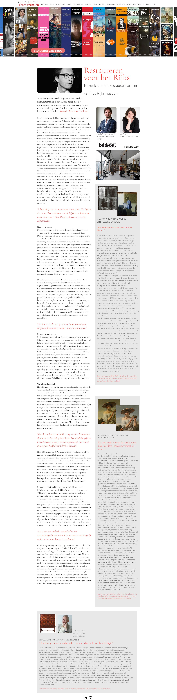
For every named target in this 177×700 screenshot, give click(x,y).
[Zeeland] (163, 54)
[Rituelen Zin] (143, 54)
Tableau (83, 111)
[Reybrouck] (60, 54)
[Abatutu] (95, 54)
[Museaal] (46, 54)
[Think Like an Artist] (65, 54)
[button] (46, 3)
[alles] (72, 54)
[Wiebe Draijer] (111, 54)
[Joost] (50, 54)
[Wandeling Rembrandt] (120, 54)
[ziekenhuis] (125, 54)
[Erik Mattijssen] (56, 54)
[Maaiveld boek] (62, 54)
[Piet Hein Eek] (153, 54)
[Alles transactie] (136, 54)
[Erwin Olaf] (41, 54)
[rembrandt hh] (160, 54)
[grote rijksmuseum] (85, 54)
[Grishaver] (140, 54)
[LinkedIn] (85, 698)
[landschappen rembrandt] (94, 54)
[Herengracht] (77, 54)
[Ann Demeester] (154, 54)
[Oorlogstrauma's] (119, 54)
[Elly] (76, 54)
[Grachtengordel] (129, 54)
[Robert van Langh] (13, 54)
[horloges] (110, 54)
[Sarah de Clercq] (66, 54)
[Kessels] (31, 54)
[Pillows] (134, 54)
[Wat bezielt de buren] (16, 54)
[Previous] (2, 32)
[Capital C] (148, 54)
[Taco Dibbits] (57, 54)
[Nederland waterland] (139, 54)
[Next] (175, 32)
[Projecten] (12, 54)
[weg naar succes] (86, 54)
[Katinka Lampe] (150, 54)
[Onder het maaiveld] (90, 54)
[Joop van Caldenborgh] (116, 54)
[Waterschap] (36, 54)
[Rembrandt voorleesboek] (100, 54)
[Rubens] (51, 54)
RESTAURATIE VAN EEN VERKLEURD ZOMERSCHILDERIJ (113, 436)
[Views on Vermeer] (124, 54)
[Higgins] (67, 54)
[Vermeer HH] (126, 54)
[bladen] (91, 54)
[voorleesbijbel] (130, 54)
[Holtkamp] (81, 54)
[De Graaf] (21, 54)
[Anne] (18, 54)
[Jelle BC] (33, 54)
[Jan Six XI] (158, 54)
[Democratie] (40, 54)
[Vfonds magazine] (27, 54)
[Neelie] (145, 54)
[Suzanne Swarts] (28, 54)
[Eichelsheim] (26, 54)
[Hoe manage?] (99, 54)
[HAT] (144, 54)
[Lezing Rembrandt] (80, 54)
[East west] (22, 54)
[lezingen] (70, 54)
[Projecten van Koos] (48, 50)
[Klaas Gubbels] (104, 54)
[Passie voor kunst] (164, 54)
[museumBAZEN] (42, 54)
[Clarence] (155, 54)
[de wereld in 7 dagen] (96, 54)
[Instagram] (91, 698)
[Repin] (32, 54)
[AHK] (45, 54)
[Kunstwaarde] (52, 54)
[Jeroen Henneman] (109, 54)
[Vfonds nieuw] (71, 54)
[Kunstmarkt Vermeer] (135, 54)
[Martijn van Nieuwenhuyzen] (55, 54)
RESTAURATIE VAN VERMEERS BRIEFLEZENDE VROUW (111, 220)
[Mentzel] (149, 54)
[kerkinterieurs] (121, 54)
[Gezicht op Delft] (23, 54)
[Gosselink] (47, 54)
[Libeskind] (37, 54)
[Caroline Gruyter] (17, 54)
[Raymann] (115, 54)
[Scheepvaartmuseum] (82, 54)
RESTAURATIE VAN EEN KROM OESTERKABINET (59, 640)
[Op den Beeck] (61, 54)
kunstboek (44, 9)
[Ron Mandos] (105, 54)
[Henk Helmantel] (159, 54)
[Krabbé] (75, 54)
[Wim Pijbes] (106, 54)
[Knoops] (114, 54)
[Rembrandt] (131, 54)
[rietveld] (101, 54)
